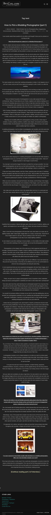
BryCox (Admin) (11, 36)
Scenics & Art (5, 508)
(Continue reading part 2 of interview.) (25, 479)
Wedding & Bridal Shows (18, 37)
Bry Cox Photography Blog (31, 36)
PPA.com (42, 317)
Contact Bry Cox (6, 513)
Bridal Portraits (20, 36)
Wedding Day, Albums (30, 37)
